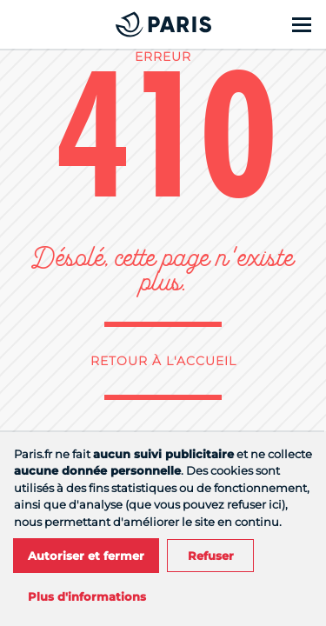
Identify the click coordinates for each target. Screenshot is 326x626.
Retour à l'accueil (163, 361)
